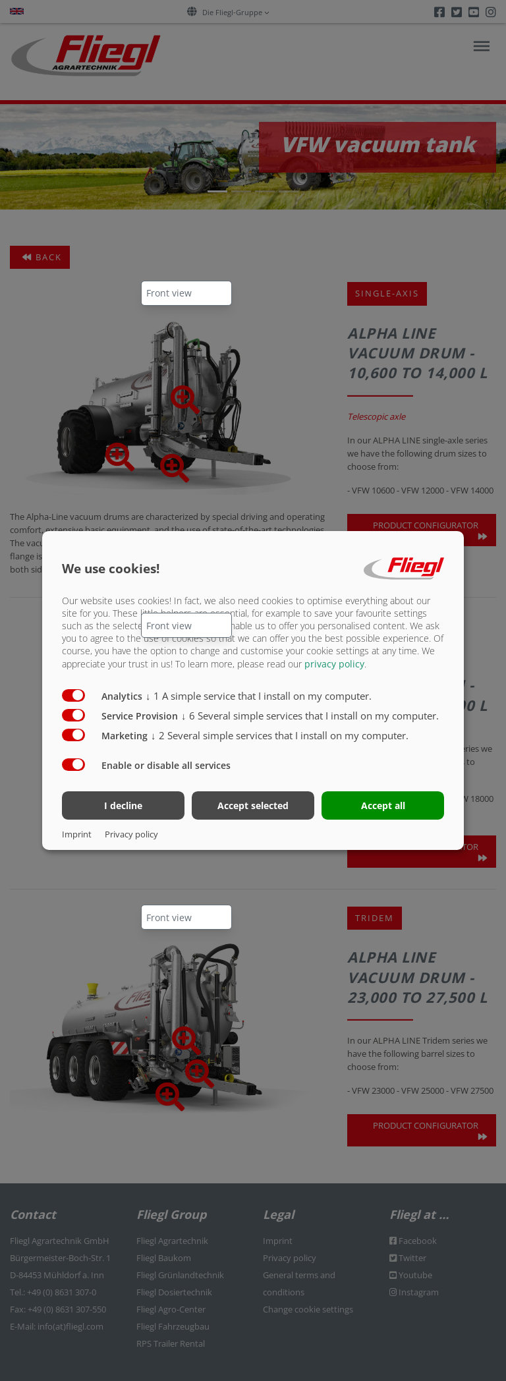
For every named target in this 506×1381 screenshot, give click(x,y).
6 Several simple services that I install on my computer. (310, 714)
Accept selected (253, 805)
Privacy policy (131, 834)
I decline (123, 805)
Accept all (383, 805)
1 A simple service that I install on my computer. (259, 695)
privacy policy (334, 663)
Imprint (77, 834)
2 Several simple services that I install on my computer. (279, 734)
